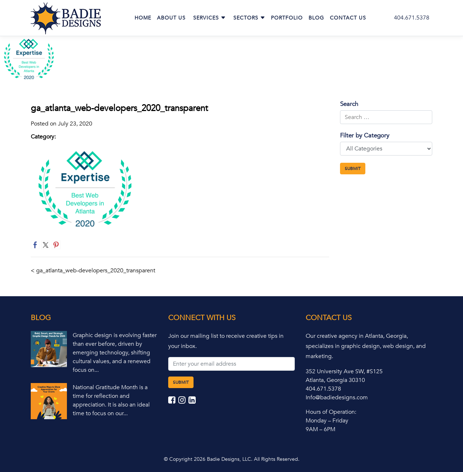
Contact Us (348, 17)
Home (143, 17)
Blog (316, 17)
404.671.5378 (411, 18)
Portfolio (287, 17)
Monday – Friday (327, 421)
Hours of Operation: (331, 412)
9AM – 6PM (320, 429)
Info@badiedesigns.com (337, 397)
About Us (171, 17)
